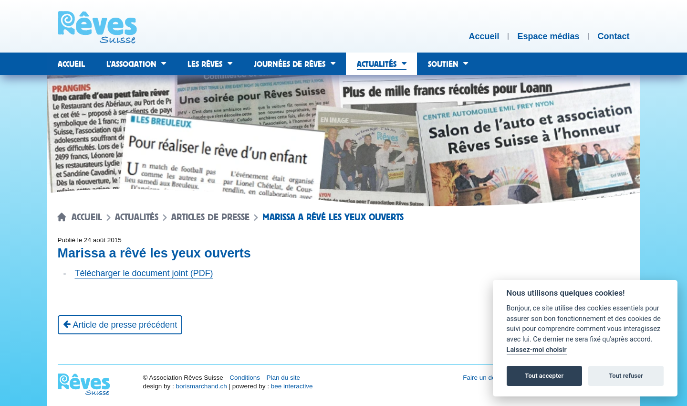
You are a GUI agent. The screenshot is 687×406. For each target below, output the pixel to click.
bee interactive (292, 386)
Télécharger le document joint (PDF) (144, 273)
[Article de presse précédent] (120, 324)
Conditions (244, 377)
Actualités (136, 217)
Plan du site (283, 377)
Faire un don (481, 377)
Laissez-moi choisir (537, 350)
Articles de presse (210, 217)
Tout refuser (626, 375)
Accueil (87, 217)
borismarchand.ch (201, 386)
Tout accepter (544, 375)
